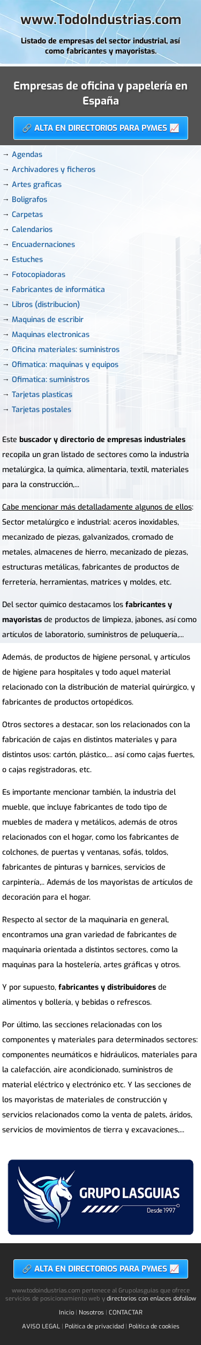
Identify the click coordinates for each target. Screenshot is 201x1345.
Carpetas (27, 215)
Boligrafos (29, 200)
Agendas (27, 155)
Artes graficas (37, 185)
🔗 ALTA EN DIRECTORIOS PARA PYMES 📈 (101, 128)
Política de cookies (154, 1326)
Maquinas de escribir (48, 320)
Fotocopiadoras (38, 275)
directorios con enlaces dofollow (151, 1299)
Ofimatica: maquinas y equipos (65, 365)
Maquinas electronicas (51, 335)
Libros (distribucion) (46, 305)
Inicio (66, 1313)
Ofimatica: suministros (51, 380)
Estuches (27, 260)
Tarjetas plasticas (42, 395)
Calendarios (32, 230)
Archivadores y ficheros (53, 170)
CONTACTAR (126, 1313)
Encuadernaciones (43, 245)
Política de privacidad (94, 1326)
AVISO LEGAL (41, 1326)
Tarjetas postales (41, 410)
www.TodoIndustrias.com (100, 19)
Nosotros (91, 1313)
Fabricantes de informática (58, 290)
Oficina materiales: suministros (66, 350)
